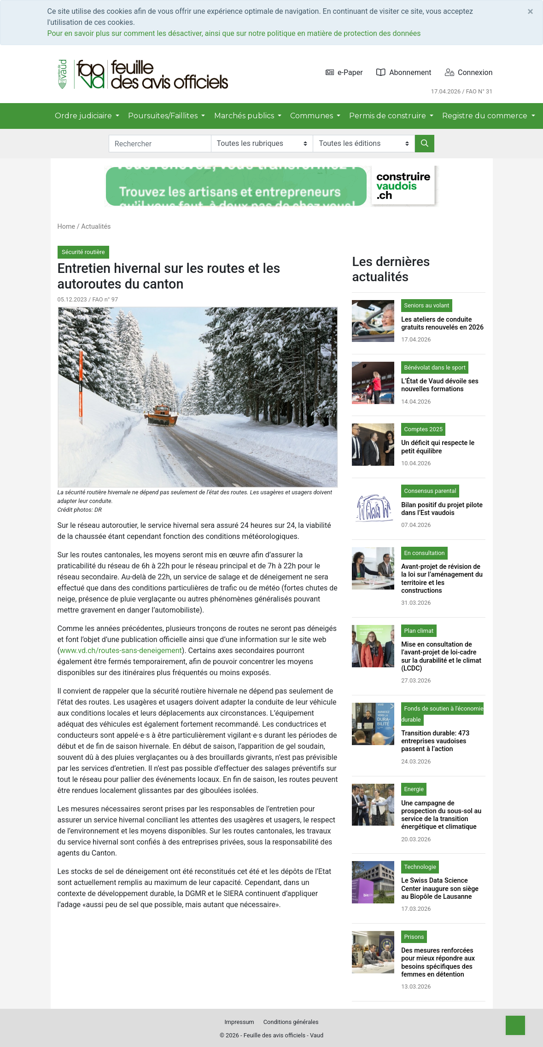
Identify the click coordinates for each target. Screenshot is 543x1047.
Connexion (468, 72)
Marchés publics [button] (245, 115)
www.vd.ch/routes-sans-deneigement (121, 650)
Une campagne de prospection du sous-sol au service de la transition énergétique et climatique (441, 815)
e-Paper (344, 72)
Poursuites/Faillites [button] (163, 115)
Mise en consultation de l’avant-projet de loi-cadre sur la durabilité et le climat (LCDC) (441, 656)
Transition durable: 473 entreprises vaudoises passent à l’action (435, 741)
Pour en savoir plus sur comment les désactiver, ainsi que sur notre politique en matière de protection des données (234, 33)
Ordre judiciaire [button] (84, 115)
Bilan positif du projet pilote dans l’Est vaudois (442, 509)
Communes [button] (312, 115)
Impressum (239, 1021)
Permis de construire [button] (388, 115)
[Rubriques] (262, 143)
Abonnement (403, 72)
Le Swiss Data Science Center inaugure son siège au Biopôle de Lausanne (440, 889)
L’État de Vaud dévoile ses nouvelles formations (440, 385)
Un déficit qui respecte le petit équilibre (437, 447)
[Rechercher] (424, 143)
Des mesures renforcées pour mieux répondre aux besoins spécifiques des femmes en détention (438, 962)
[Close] (530, 11)
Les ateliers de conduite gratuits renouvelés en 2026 (442, 323)
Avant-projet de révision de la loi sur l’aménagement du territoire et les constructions (442, 579)
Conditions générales (291, 1021)
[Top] (515, 1025)
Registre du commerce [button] (485, 115)
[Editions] (364, 143)
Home (67, 227)
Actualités (96, 227)
